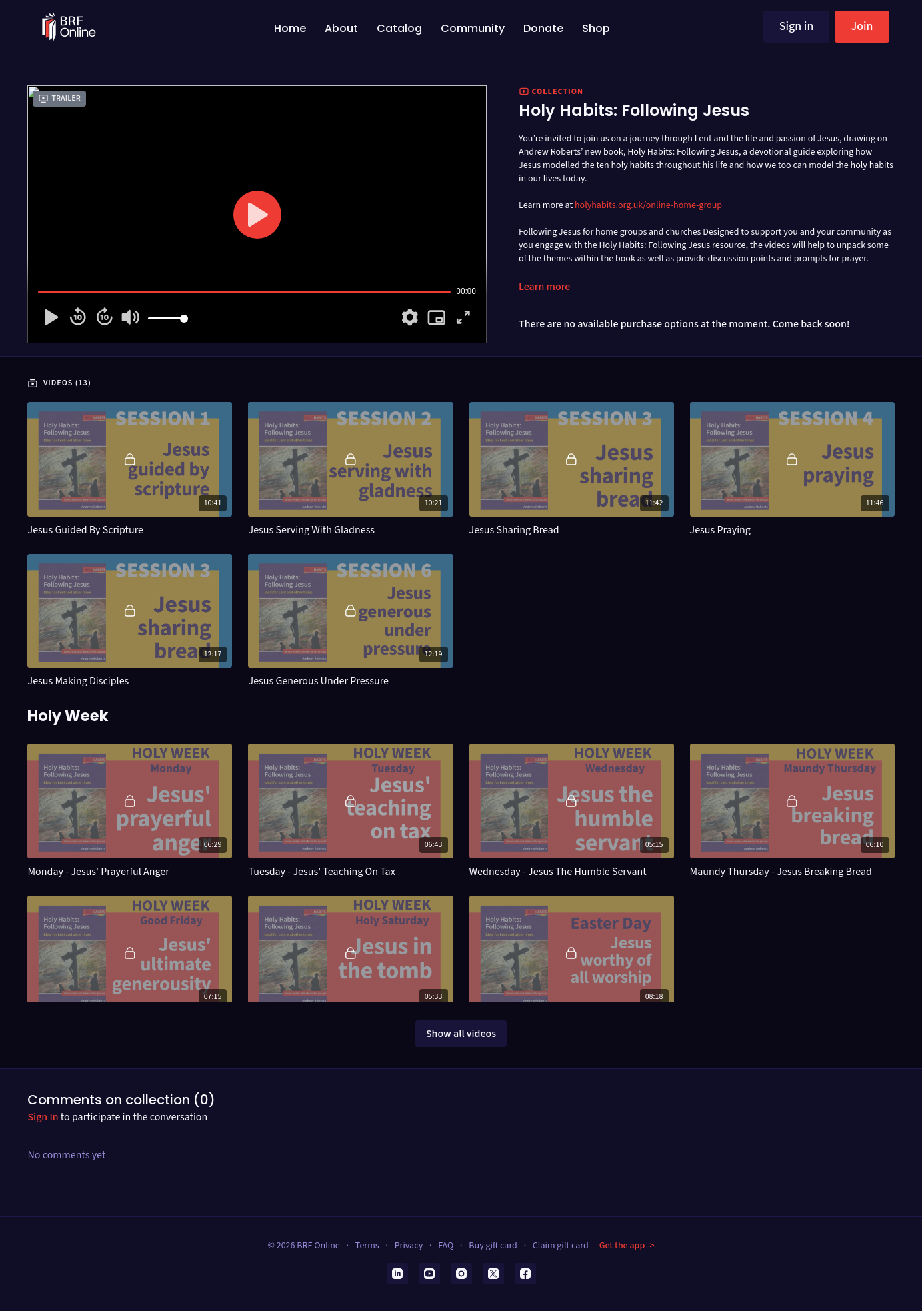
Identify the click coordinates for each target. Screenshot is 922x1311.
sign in (42, 1117)
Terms (367, 1245)
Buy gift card (493, 1245)
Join (862, 26)
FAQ (445, 1245)
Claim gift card (561, 1245)
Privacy (409, 1245)
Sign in (796, 26)
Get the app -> (627, 1245)
